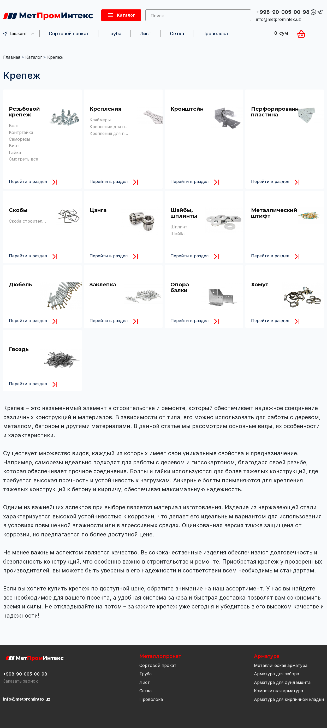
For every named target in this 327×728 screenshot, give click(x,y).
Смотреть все (23, 159)
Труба (114, 33)
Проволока (215, 33)
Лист (145, 33)
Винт (14, 145)
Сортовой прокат (69, 33)
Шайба (177, 233)
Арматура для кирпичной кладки (289, 699)
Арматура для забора (276, 673)
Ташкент (18, 33)
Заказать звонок (20, 681)
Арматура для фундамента (282, 682)
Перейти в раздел (28, 181)
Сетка (177, 33)
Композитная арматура (278, 690)
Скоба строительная (30, 221)
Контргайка (21, 132)
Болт (14, 125)
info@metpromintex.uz (278, 19)
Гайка (15, 152)
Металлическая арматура (280, 665)
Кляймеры (100, 119)
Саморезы (19, 139)
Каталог (33, 57)
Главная (11, 57)
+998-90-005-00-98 (283, 12)
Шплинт (178, 226)
